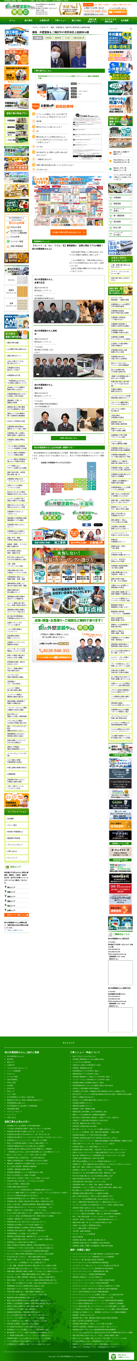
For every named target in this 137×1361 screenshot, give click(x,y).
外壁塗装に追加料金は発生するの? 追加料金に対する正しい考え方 (95, 1138)
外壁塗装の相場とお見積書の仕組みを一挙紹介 (88, 1082)
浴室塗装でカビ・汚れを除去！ (14, 683)
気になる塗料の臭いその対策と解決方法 (118, 371)
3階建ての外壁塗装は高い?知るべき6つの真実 (120, 377)
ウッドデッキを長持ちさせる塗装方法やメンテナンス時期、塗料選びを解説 (98, 1205)
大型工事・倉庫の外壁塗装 (82, 1231)
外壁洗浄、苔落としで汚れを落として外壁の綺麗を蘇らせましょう (95, 1219)
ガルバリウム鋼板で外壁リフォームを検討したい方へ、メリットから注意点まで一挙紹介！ (37, 1193)
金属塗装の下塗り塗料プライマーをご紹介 (119, 436)
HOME (35, 27)
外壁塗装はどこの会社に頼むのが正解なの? (21, 1242)
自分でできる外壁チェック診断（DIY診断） (22, 1175)
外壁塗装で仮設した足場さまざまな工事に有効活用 (120, 469)
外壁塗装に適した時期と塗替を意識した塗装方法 (16, 434)
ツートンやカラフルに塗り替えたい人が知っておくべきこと (122, 177)
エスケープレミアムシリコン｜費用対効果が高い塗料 (91, 1271)
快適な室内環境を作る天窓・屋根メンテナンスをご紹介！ (92, 1179)
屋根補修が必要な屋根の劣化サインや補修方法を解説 (91, 1193)
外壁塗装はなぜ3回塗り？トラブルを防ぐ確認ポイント (25, 1225)
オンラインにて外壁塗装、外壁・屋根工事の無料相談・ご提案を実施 (96, 1132)
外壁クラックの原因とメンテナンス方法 (15, 486)
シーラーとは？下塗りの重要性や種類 (119, 443)
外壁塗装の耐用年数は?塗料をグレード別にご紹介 (17, 428)
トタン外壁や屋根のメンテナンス (14, 630)
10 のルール (11, 1074)
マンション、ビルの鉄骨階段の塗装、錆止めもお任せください (94, 1199)
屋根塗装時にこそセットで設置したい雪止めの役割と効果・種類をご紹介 (97, 1187)
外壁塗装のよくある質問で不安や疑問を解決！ (120, 305)
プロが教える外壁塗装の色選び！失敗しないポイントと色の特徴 (29, 1128)
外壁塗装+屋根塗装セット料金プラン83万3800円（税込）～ (92, 1077)
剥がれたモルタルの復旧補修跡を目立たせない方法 (17, 493)
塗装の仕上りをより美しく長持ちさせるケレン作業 (17, 506)
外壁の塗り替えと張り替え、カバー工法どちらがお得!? (25, 1181)
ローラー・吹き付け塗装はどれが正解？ (118, 560)
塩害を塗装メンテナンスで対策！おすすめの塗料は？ (25, 1289)
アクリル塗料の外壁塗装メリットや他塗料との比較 (17, 447)
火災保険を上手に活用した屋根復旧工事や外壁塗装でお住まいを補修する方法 (99, 1091)
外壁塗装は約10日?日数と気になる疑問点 (119, 358)
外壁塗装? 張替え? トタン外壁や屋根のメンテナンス (90, 1147)
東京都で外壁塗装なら (15, 832)
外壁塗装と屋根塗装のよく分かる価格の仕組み (88, 1059)
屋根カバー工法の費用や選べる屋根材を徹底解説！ (90, 1114)
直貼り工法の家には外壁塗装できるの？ (118, 515)
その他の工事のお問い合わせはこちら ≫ (68, 232)
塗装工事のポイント (14, 356)
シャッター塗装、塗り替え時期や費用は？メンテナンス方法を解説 (95, 1211)
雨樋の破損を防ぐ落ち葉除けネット (13, 591)
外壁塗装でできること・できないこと (16, 513)
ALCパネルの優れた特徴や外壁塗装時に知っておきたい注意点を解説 (30, 1254)
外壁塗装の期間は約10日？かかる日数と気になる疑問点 (26, 1146)
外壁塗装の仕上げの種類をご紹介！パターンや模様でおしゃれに (29, 1344)
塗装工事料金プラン (92, 20)
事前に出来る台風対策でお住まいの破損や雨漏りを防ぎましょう (29, 1300)
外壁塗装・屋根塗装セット (16, 133)
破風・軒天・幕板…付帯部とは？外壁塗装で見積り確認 (91, 1167)
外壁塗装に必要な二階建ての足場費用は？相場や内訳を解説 (93, 1246)
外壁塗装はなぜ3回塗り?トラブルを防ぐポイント (16, 532)
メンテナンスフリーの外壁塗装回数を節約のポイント (120, 397)
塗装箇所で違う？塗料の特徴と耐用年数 (119, 423)
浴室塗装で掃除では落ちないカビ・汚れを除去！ (89, 1208)
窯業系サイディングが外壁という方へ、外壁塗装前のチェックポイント (97, 1344)
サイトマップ (12, 858)
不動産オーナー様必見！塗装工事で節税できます (120, 462)
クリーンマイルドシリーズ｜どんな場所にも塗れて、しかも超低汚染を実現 (98, 1294)
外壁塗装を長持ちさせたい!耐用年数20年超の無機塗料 (121, 449)
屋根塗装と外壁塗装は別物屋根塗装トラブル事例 (17, 519)
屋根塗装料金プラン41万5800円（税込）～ (87, 1074)
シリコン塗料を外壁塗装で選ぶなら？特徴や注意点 (17, 460)
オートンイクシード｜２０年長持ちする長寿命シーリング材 (93, 1297)
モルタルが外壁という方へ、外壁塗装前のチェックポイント (93, 1341)
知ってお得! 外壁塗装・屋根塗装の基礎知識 (21, 1166)
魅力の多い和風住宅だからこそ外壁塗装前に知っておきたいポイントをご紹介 (99, 1155)
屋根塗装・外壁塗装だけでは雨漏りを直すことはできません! (27, 1163)
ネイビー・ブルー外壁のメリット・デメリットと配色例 (26, 1318)
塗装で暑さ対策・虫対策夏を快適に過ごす (16, 473)
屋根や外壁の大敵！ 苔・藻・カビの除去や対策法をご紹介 (92, 1222)
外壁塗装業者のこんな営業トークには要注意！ (120, 488)
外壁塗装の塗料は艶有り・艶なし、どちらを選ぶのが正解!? (93, 1324)
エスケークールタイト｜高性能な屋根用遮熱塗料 (89, 1274)
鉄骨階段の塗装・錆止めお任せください (16, 663)
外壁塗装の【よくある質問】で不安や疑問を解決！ (24, 1126)
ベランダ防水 (16, 140)
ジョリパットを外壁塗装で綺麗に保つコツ (120, 554)
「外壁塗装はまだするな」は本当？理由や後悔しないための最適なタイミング (33, 1152)
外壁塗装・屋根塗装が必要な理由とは (20, 1169)
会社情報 (10, 1085)
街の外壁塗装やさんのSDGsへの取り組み (21, 1097)
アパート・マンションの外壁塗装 (84, 1234)
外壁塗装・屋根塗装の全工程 (82, 1068)
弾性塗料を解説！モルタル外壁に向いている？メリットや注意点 (29, 1338)
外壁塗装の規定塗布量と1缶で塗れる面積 (120, 567)
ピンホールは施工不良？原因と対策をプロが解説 (16, 500)
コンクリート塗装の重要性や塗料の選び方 (15, 696)
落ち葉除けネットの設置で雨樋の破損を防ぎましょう (91, 1190)
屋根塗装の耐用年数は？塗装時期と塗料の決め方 (120, 645)
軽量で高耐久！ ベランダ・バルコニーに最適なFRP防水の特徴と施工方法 (32, 1280)
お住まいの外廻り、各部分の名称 (18, 1184)
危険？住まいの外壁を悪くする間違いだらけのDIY (120, 495)
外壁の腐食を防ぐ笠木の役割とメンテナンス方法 (17, 571)
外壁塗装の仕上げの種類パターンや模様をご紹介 (120, 711)
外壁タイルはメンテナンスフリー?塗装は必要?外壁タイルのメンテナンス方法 (99, 1152)
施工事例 (28, 20)
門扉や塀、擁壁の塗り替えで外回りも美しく (88, 1123)
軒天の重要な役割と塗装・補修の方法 (14, 552)
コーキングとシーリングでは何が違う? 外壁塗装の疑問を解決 (28, 1251)
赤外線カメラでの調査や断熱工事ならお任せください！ (91, 1100)
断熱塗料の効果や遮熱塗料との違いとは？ (120, 606)
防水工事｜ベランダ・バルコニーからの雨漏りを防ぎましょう (94, 1129)
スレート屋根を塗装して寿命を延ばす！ (86, 1228)
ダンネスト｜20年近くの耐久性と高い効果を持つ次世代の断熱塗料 (95, 1289)
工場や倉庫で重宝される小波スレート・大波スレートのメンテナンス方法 (32, 1268)
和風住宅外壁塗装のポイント (118, 541)
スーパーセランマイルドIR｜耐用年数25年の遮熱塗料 (91, 1262)
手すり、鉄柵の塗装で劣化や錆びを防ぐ (15, 669)
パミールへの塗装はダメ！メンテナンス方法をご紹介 (120, 600)
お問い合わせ (12, 851)
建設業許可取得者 (13, 838)
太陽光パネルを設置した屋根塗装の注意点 (120, 586)
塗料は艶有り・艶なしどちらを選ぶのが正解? (119, 521)
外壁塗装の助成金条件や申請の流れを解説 (120, 312)
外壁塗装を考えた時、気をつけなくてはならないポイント (26, 1222)
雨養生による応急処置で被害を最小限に (120, 626)
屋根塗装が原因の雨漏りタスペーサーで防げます (16, 611)
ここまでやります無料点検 (108, 20)
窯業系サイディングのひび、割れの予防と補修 (120, 508)
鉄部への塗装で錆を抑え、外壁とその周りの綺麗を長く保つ (93, 1196)
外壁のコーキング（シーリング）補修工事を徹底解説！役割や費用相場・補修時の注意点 (103, 1141)
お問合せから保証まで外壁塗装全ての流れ (87, 1065)
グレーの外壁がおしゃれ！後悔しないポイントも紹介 (120, 665)
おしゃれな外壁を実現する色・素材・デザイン (120, 652)
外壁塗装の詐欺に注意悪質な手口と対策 (119, 351)
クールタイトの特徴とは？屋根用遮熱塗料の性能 (120, 724)
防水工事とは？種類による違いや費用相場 (17, 715)
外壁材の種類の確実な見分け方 (116, 390)
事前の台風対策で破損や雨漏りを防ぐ (118, 619)
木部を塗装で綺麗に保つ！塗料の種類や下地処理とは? (121, 593)
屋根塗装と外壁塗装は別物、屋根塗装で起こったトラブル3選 (27, 1236)
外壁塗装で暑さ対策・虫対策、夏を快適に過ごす (89, 1240)
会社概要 (125, 20)
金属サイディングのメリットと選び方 (14, 624)
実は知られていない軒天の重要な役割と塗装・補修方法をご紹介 (94, 1173)
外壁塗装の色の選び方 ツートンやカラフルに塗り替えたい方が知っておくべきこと (35, 1137)
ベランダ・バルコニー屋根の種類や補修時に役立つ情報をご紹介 (29, 1274)
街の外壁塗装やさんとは (15, 1056)
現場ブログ (11, 1062)
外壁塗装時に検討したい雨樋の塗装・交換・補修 (16, 578)
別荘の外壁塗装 (78, 1237)
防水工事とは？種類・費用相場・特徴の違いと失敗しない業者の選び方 (31, 1277)
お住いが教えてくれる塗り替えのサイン (15, 362)
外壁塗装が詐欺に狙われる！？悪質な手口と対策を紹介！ (26, 1230)
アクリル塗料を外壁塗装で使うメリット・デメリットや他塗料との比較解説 (98, 1303)
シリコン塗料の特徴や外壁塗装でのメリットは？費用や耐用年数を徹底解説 (98, 1300)
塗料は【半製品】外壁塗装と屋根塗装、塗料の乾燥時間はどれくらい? (30, 1245)
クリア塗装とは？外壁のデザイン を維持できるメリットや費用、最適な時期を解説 (100, 1309)
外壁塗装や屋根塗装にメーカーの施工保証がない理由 (120, 456)
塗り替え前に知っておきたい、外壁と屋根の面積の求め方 (26, 1257)
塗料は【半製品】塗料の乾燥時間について (16, 748)
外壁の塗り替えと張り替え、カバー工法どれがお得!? (120, 384)
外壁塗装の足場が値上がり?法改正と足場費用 (121, 475)
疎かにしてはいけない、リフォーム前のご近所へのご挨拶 (26, 1155)
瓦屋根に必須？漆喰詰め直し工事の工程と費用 (88, 1158)
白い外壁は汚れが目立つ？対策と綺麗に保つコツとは (120, 678)
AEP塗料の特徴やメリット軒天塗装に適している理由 (120, 737)
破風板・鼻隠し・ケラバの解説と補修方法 (17, 545)
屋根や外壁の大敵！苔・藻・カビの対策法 (119, 580)
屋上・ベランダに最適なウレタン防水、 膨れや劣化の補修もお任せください (32, 1283)
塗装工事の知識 (13, 343)
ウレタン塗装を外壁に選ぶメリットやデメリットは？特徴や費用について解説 (99, 1306)
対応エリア (11, 1091)
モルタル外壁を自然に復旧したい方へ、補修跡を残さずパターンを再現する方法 (34, 1213)
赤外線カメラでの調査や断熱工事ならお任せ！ (16, 388)
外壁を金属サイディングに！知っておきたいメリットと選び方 (94, 1144)
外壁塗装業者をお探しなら (16, 1103)
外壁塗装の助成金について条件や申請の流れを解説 (90, 1135)
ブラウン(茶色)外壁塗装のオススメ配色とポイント (120, 691)
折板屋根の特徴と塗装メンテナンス (13, 637)
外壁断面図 (11, 774)
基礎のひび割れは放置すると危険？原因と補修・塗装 (25, 1306)
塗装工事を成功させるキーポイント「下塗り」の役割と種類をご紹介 (96, 1335)
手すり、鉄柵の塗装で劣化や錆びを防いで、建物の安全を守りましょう (97, 1202)
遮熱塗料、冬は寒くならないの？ (84, 1315)
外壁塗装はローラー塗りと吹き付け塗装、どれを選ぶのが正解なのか (30, 1248)
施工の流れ (76, 20)
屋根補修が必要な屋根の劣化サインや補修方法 (16, 598)
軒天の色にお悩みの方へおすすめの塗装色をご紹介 (17, 558)
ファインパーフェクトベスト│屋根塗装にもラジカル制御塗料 (93, 1257)
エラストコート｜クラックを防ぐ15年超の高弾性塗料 (91, 1283)
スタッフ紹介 (12, 825)
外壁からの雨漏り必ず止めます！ (84, 1097)
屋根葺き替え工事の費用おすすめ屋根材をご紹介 (16, 408)
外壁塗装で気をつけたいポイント (16, 526)
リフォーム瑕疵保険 (14, 1071)
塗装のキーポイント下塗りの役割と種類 (118, 430)
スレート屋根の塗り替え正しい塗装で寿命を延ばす (17, 604)
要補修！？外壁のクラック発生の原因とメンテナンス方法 (26, 1210)
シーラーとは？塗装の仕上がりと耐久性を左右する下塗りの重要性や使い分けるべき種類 (103, 1332)
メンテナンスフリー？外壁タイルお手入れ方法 (120, 534)
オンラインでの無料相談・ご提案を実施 (120, 299)
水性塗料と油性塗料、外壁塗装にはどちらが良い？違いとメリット (95, 1327)
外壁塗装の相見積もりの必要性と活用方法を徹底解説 (25, 1227)
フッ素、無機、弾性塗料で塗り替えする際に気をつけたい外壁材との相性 (32, 1265)
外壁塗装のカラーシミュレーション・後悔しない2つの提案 (27, 1140)
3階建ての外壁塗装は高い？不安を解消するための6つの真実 (27, 1160)
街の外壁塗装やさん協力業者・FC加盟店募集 (22, 1106)
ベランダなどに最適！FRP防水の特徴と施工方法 (16, 722)
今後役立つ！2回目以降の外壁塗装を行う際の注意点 (90, 1120)
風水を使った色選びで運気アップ (121, 153)
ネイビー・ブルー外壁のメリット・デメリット (120, 658)
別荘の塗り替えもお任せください (120, 279)
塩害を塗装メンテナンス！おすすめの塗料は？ (17, 741)
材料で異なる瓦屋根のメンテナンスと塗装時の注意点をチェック (94, 1161)
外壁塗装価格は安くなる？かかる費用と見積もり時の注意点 (93, 1085)
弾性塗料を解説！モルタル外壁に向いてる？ (120, 704)
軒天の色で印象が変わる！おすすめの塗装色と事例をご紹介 (93, 1176)
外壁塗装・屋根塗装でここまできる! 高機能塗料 (23, 1219)
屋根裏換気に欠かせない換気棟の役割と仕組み (16, 735)
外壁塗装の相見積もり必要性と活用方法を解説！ (120, 325)
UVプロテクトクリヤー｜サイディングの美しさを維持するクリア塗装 (96, 1286)
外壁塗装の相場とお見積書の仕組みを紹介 (120, 331)
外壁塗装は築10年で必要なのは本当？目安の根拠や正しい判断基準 (29, 1149)
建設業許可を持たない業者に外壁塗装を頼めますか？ (25, 1100)
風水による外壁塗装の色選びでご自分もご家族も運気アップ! (27, 1143)
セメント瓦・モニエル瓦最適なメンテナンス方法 (16, 650)
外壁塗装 (16, 120)
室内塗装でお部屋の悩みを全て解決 (85, 1126)
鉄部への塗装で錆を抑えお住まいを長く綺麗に (16, 656)
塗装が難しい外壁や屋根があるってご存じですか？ (120, 501)
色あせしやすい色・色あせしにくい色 (120, 169)
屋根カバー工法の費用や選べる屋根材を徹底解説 (16, 415)
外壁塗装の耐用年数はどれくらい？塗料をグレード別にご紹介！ (29, 1198)
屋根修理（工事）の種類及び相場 (14, 401)
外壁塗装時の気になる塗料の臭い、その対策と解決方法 (26, 1158)
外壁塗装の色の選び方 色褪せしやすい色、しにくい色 (25, 1131)
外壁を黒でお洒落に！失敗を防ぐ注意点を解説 (120, 671)
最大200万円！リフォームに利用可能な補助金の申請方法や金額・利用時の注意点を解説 (102, 1094)
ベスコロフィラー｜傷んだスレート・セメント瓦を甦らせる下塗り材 (96, 1265)
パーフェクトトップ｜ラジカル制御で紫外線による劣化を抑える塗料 (96, 1254)
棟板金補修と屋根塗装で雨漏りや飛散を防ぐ (16, 702)
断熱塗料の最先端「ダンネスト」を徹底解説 (120, 613)
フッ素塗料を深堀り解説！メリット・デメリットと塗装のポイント (29, 1335)
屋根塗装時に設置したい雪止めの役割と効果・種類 (17, 585)
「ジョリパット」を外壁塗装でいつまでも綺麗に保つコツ (26, 1262)
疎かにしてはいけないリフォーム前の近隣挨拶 (120, 364)
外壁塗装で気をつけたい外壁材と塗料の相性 (16, 781)
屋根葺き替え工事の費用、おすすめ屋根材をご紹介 (90, 1111)
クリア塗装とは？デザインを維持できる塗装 (17, 467)
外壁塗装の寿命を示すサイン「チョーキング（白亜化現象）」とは (29, 1207)
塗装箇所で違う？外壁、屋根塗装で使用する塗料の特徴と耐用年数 (95, 1318)
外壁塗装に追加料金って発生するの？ (118, 318)
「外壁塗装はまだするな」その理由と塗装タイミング (17, 382)
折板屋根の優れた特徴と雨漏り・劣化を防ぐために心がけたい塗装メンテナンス (100, 1149)
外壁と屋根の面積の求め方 (17, 767)
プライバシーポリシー (15, 845)
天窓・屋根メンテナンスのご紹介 (15, 565)
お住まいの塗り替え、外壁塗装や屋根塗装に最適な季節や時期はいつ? (30, 1204)
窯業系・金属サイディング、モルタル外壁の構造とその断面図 (28, 1259)
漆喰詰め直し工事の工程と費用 (118, 547)
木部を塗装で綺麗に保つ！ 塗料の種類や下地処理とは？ (26, 1292)
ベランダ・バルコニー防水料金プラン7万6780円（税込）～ (92, 1079)
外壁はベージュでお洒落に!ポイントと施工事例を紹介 (121, 685)
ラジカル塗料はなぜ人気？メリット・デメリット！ (120, 730)
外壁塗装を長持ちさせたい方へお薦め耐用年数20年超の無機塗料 (94, 1329)
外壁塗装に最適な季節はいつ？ (16, 441)
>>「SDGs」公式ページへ (13, 930)
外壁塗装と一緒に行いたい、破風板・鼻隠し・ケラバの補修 (93, 1170)
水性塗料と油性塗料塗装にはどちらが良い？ (120, 528)
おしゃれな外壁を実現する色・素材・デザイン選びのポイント (28, 1315)
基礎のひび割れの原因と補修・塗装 (117, 632)
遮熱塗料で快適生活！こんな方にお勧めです (88, 1277)
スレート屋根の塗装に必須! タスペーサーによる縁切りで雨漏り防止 (30, 1239)
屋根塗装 (16, 127)
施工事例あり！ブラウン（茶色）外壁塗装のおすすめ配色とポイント (30, 1332)
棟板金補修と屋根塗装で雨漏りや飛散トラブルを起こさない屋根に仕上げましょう (35, 1271)
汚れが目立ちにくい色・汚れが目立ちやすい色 (122, 161)
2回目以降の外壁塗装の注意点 (117, 416)
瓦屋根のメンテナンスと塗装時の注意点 (16, 643)
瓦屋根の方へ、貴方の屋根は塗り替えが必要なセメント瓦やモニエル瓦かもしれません (102, 1164)
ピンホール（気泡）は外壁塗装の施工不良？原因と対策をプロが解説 (30, 1216)
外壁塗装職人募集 (13, 1109)
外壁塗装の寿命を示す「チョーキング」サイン (16, 480)
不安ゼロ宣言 (11, 1082)
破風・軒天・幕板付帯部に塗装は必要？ (15, 539)
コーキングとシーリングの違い (17, 754)
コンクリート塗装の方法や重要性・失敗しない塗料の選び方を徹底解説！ (97, 1214)
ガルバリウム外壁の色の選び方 (118, 410)
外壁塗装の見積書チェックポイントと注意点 (120, 338)
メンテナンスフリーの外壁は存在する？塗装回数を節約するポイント (30, 1190)
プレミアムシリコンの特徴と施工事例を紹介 (119, 717)
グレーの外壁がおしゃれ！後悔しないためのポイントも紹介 (27, 1321)
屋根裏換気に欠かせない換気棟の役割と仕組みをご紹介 (26, 1286)
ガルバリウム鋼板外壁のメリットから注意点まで (120, 403)
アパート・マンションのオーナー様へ (120, 273)
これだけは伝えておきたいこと (17, 1068)
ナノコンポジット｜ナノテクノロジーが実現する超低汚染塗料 (94, 1280)
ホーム (12, 20)
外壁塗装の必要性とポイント (82, 1103)
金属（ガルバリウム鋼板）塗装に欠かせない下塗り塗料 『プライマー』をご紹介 (100, 1338)
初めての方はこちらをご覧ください (85, 1056)
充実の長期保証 (12, 1079)
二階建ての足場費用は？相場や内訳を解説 (120, 482)
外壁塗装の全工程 (13, 375)
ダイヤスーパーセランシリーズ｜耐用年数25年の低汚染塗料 (93, 1268)
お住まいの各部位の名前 (16, 421)
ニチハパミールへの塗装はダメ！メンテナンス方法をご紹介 (27, 1294)
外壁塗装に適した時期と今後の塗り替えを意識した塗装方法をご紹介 (30, 1201)
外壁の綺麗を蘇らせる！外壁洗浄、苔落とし (120, 573)
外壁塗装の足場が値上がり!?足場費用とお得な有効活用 (91, 1243)
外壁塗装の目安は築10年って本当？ (13, 369)
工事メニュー (60, 20)
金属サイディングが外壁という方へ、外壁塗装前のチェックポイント (96, 1347)
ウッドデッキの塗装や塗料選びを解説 (15, 676)
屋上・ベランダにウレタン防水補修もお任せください (17, 728)
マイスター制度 (12, 1077)
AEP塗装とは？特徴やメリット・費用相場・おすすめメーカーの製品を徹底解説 (99, 1312)
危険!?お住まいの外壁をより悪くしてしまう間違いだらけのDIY (28, 1178)
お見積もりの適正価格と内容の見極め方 (120, 345)
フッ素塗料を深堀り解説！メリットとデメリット (120, 698)
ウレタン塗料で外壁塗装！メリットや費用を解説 (17, 454)
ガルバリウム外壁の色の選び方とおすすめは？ (23, 1195)
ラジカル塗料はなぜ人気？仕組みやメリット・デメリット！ (27, 1341)
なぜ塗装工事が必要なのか (17, 349)
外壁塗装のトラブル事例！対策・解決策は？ (120, 639)
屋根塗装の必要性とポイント (82, 1106)
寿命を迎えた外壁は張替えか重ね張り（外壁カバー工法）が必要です (96, 1117)
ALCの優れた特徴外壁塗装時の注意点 (14, 761)
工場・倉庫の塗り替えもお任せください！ (120, 266)
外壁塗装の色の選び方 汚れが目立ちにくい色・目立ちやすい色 (28, 1134)
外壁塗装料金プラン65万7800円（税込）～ (87, 1071)
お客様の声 (44, 20)
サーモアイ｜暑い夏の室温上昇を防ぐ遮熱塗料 (88, 1259)
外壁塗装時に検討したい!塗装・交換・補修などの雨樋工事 (92, 1184)
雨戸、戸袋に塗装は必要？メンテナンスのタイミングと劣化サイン (95, 1216)
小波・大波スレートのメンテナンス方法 (15, 787)
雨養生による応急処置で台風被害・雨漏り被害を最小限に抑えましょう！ (32, 1303)
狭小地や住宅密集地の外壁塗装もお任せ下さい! (16, 617)
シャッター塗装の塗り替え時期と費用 (14, 689)
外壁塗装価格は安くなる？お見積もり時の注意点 (17, 395)
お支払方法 (11, 1088)
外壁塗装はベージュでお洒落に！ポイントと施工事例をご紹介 (28, 1329)
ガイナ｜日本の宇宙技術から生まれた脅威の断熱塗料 (91, 1292)
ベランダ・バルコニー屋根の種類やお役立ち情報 (17, 709)
